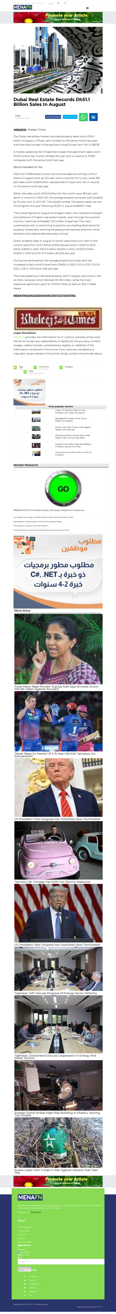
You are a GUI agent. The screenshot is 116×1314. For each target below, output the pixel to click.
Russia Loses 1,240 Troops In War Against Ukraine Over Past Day (56, 1174)
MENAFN (20, 134)
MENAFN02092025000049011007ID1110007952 (44, 300)
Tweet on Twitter (70, 121)
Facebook (30, 1279)
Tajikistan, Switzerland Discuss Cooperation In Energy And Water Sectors (55, 1060)
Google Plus (31, 1286)
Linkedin (30, 1294)
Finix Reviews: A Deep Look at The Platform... (31, 530)
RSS (28, 1297)
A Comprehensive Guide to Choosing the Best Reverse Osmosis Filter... (41, 535)
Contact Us (22, 1237)
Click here (35, 1214)
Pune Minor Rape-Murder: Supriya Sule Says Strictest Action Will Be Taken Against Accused (56, 692)
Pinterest (30, 1290)
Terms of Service (25, 1229)
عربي (51, 3)
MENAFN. (31, 1306)
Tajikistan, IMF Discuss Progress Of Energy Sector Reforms (55, 996)
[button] (58, 3)
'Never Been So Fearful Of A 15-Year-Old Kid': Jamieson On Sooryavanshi (54, 759)
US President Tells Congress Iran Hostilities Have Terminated (57, 823)
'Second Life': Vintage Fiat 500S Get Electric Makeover (52, 885)
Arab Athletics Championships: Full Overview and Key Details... (38, 526)
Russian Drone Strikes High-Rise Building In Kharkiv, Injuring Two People (57, 1117)
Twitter (29, 1282)
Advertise (22, 1240)
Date (17, 120)
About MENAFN (25, 1244)
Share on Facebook (53, 121)
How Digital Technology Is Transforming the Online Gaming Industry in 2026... (43, 522)
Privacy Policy (24, 1233)
